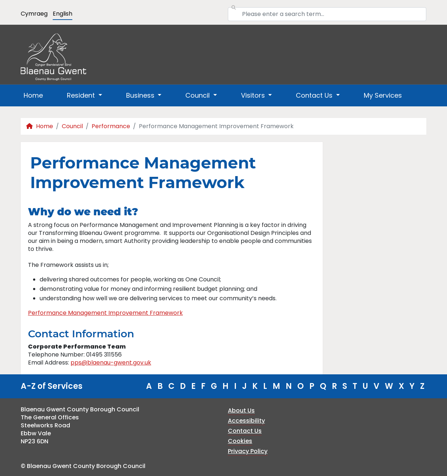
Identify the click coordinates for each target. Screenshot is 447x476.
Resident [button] (82, 95)
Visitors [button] (254, 95)
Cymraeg (34, 13)
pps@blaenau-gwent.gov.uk (111, 362)
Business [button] (141, 95)
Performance (111, 126)
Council (72, 126)
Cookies (240, 441)
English (62, 13)
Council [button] (198, 95)
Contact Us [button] (315, 95)
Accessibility (246, 420)
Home (33, 95)
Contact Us (245, 431)
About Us (241, 410)
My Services (383, 95)
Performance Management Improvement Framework (105, 313)
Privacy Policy (247, 451)
